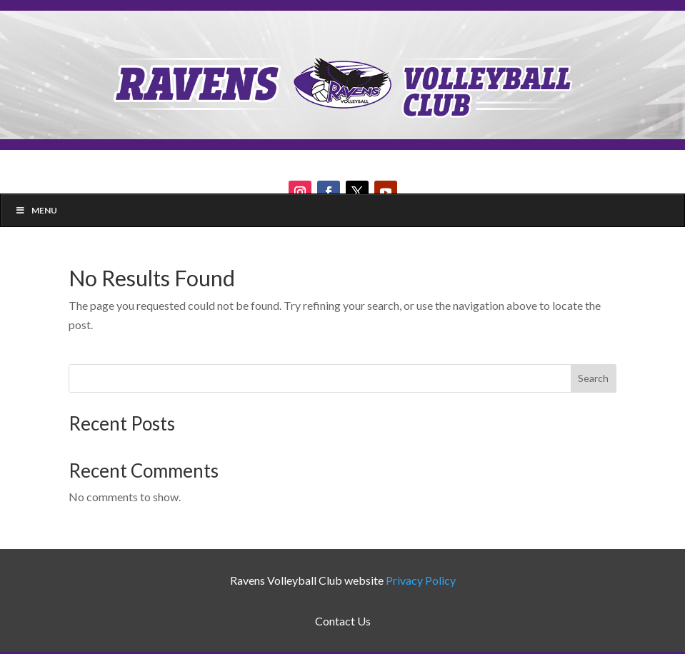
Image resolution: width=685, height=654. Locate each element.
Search (593, 378)
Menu (36, 210)
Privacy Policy (421, 580)
